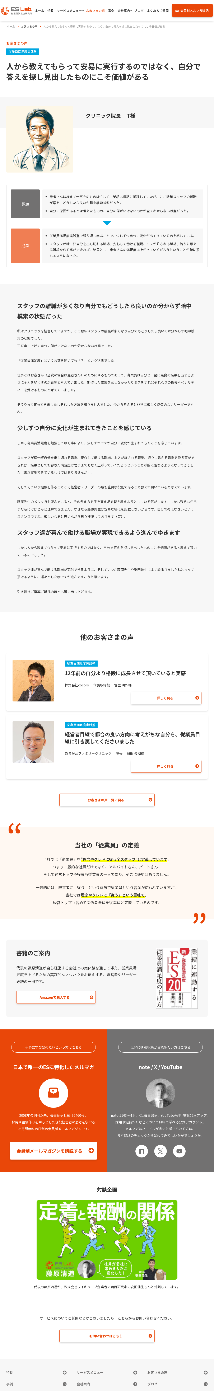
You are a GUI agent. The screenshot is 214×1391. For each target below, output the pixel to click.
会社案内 (83, 1385)
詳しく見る (173, 698)
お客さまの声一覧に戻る (106, 800)
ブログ (152, 1385)
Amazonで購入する (50, 997)
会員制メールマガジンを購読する (49, 1152)
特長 (9, 1374)
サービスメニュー (90, 1374)
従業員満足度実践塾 (24, 51)
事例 (9, 1385)
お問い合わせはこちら (106, 1337)
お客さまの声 (157, 1374)
